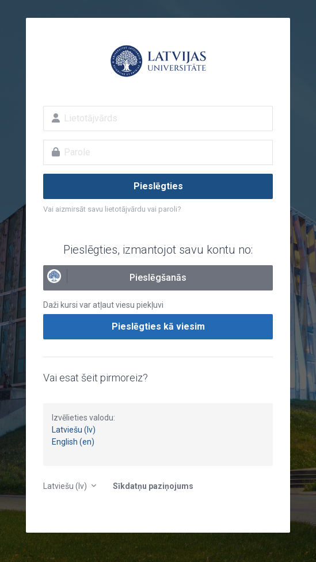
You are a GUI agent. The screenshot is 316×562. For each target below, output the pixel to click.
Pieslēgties (158, 186)
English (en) (73, 441)
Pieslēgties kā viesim (158, 326)
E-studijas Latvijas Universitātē (158, 61)
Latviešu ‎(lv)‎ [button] (66, 486)
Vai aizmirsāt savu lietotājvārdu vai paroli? (112, 209)
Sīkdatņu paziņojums (153, 486)
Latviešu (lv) (74, 429)
